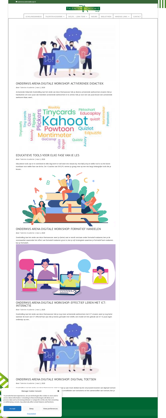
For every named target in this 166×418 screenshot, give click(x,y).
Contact (137, 17)
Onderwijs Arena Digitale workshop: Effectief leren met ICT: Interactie (61, 304)
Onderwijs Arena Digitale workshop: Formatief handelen (58, 229)
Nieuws (94, 17)
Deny (31, 408)
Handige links (121, 17)
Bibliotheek (106, 17)
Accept (12, 408)
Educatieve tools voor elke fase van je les (47, 155)
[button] (58, 391)
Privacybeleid (31, 414)
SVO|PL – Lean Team (76, 17)
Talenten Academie (53, 17)
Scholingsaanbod (34, 17)
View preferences (50, 408)
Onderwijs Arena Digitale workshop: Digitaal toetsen (56, 379)
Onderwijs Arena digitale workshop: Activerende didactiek (60, 83)
